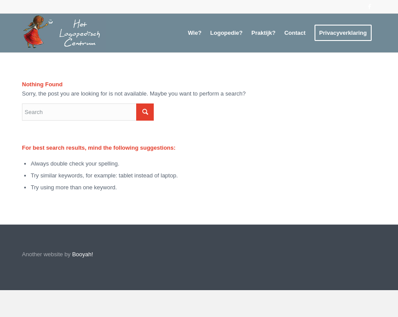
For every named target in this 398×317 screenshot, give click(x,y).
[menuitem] (195, 33)
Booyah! (82, 254)
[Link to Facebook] (369, 6)
